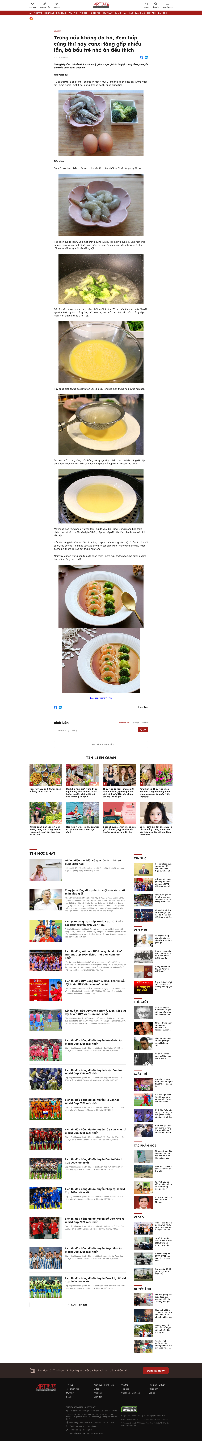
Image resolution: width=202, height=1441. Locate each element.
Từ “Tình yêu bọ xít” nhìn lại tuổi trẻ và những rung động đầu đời (163, 1185)
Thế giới (84, 13)
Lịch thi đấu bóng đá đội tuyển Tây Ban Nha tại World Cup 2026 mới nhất (95, 1131)
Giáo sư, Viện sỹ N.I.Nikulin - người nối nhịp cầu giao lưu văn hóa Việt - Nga (163, 1012)
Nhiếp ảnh (142, 1289)
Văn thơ (73, 13)
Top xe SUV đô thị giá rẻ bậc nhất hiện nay (163, 1271)
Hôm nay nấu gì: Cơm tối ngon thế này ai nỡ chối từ (45, 790)
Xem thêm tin (79, 1304)
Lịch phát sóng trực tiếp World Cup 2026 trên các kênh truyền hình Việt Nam (94, 923)
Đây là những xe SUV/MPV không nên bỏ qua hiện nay (162, 1257)
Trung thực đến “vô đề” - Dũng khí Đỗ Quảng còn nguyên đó (163, 985)
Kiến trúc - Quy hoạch (55, 13)
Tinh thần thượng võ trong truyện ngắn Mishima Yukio (163, 1041)
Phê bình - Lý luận (157, 1385)
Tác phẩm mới (145, 1145)
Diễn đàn (98, 1397)
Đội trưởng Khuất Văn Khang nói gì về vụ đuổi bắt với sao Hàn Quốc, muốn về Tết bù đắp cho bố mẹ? (163, 1100)
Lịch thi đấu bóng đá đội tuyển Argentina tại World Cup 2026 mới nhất (93, 1250)
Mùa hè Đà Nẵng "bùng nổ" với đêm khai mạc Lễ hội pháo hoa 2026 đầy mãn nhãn (163, 1314)
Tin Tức (38, 13)
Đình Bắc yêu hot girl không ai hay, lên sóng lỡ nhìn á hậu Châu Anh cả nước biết (163, 1130)
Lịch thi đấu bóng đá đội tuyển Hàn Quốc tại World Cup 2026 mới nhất (93, 1042)
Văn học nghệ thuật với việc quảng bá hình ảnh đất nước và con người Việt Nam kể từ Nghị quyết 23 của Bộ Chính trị (163, 1348)
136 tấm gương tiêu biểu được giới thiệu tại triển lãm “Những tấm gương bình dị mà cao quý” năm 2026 (163, 1300)
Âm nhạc (128, 13)
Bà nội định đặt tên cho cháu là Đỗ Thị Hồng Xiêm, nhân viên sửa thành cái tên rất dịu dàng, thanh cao (156, 831)
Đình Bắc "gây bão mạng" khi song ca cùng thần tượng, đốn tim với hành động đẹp (163, 1115)
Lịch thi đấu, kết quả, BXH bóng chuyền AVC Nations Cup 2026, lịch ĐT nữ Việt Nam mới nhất (93, 954)
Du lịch (118, 13)
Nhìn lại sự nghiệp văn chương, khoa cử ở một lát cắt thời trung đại (163, 954)
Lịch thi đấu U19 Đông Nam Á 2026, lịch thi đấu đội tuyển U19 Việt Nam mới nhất (95, 982)
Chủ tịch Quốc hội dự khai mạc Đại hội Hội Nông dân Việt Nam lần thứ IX (163, 915)
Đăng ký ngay (156, 1370)
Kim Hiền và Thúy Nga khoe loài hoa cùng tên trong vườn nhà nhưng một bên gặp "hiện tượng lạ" (155, 793)
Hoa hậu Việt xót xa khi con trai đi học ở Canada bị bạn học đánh (82, 829)
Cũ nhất (144, 723)
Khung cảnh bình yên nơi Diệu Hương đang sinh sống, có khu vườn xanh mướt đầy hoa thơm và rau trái (45, 831)
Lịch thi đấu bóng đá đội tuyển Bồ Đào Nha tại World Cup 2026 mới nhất (95, 1220)
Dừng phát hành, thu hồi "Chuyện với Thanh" (162, 968)
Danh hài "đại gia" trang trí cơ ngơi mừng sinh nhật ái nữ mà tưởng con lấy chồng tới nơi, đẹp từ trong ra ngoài (81, 793)
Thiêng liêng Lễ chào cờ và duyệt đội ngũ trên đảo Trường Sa (163, 1329)
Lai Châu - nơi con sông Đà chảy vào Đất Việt (163, 1168)
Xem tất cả (124, 723)
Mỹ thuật (107, 13)
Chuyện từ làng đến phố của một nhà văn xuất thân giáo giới (163, 939)
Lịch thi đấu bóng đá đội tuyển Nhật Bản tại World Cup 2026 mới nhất (93, 1071)
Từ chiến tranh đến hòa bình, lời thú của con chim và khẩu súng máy (163, 1154)
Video (139, 1217)
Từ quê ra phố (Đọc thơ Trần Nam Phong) (163, 1199)
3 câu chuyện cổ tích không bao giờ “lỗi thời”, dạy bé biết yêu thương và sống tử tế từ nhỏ (119, 829)
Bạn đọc (162, 13)
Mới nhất (135, 723)
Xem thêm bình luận (102, 744)
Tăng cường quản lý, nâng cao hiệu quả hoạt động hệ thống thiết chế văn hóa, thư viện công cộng (163, 900)
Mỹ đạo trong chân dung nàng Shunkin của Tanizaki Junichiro (163, 1026)
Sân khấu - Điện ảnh (145, 13)
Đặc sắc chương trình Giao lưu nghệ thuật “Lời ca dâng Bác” (163, 1082)
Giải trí (140, 1074)
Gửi (143, 729)
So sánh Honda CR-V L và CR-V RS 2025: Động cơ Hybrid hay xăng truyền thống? (163, 1243)
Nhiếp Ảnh (95, 13)
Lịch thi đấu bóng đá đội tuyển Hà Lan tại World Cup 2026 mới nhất (92, 1101)
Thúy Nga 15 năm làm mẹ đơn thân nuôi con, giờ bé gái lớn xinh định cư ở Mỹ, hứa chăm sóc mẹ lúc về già (118, 793)
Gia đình (57, 31)
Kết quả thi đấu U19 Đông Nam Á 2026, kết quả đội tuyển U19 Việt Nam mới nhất (95, 1012)
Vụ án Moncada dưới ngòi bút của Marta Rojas (163, 1056)
